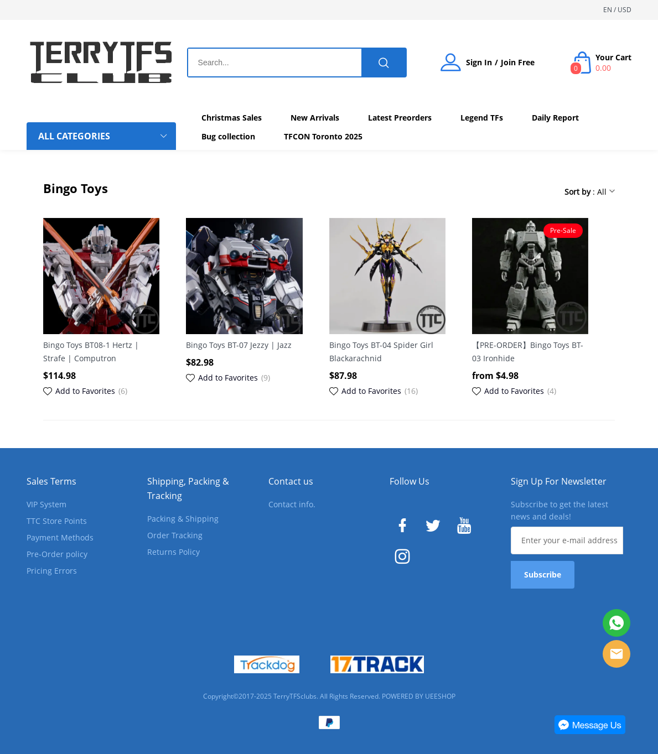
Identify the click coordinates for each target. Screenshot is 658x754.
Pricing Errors (52, 570)
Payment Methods (60, 537)
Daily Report (555, 117)
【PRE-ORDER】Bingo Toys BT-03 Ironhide (527, 351)
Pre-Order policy (57, 554)
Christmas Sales (231, 117)
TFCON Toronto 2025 (323, 136)
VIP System (46, 504)
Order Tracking (175, 535)
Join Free (518, 62)
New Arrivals (315, 117)
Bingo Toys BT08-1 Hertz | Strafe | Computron (91, 351)
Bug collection (228, 136)
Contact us (290, 481)
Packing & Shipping (183, 518)
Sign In (479, 62)
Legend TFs (481, 117)
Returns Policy (173, 552)
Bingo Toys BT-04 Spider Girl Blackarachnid (381, 351)
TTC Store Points (57, 521)
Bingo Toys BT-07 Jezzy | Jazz (239, 345)
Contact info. (291, 504)
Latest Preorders (400, 117)
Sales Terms (51, 481)
